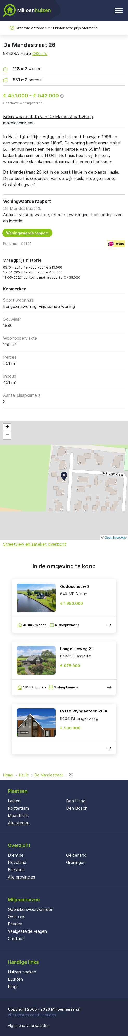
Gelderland (76, 855)
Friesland (16, 869)
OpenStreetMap (116, 537)
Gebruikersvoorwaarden (30, 909)
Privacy (15, 924)
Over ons (16, 916)
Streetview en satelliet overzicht (34, 544)
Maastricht (18, 815)
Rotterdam (18, 808)
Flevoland (17, 862)
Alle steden (18, 822)
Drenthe (15, 855)
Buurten (15, 979)
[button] (64, 476)
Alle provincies (21, 877)
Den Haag (75, 800)
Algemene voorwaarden (28, 1025)
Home (8, 775)
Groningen (76, 862)
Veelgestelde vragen (27, 931)
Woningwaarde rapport (27, 233)
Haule (24, 775)
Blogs (13, 986)
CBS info (39, 53)
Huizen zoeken (22, 971)
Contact (16, 938)
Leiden (14, 800)
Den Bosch (76, 808)
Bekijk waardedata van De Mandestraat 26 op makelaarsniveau (48, 119)
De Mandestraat (49, 775)
